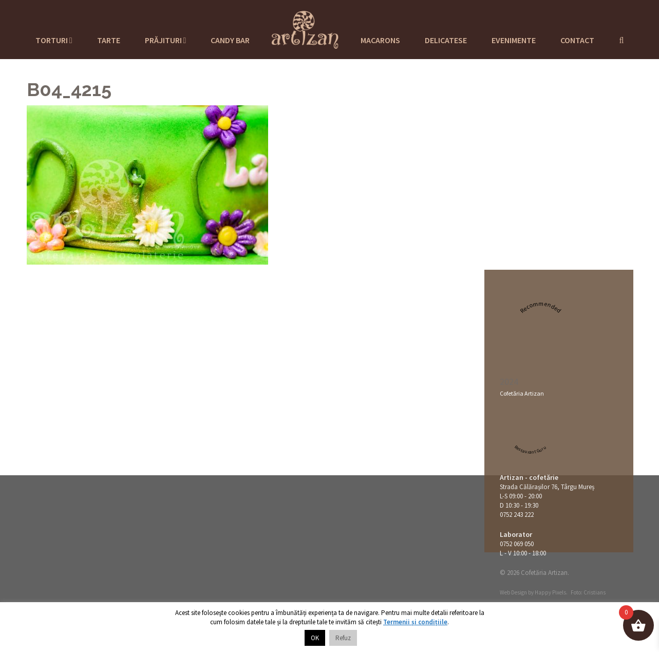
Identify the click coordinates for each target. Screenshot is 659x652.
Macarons (380, 40)
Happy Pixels (550, 592)
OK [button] (315, 638)
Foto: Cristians (588, 592)
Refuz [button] (343, 638)
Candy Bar (230, 40)
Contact (577, 40)
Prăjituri (165, 40)
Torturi (53, 40)
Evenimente (514, 40)
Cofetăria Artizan (522, 393)
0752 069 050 (517, 543)
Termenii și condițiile (415, 622)
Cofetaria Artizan (305, 28)
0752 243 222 (517, 514)
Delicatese (446, 40)
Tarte (108, 40)
